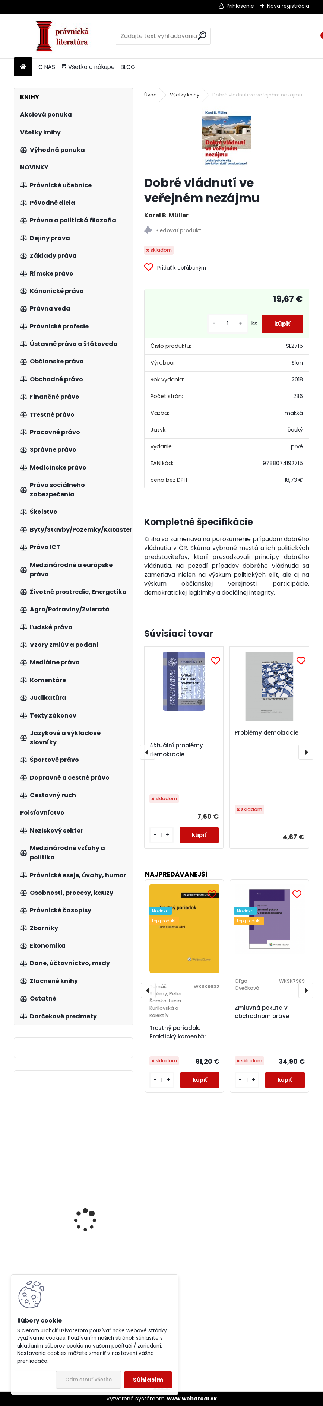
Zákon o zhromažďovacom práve (95, 1199)
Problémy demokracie (266, 733)
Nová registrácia (288, 6)
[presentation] (147, 752)
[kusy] (222, 323)
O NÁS (46, 67)
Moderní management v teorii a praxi (94, 1123)
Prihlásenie (240, 6)
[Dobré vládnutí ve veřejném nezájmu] (226, 137)
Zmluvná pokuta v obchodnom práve (262, 1012)
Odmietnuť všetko (88, 1379)
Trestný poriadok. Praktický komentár (177, 1032)
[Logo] (65, 36)
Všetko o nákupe (88, 67)
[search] (202, 35)
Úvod (150, 94)
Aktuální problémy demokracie (176, 749)
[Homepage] (23, 67)
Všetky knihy (184, 94)
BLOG (128, 67)
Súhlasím (148, 1379)
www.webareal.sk (192, 1398)
